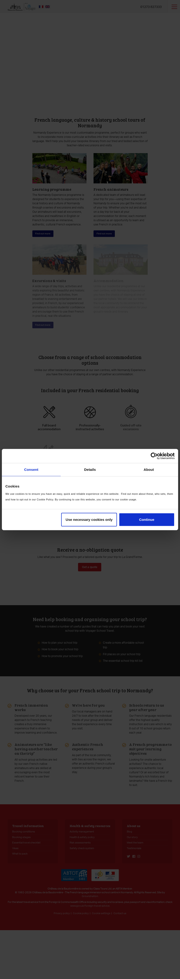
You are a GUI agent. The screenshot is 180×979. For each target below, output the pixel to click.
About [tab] (149, 469)
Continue (146, 520)
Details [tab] (90, 469)
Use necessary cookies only (89, 520)
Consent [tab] (31, 469)
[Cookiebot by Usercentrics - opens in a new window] (154, 455)
